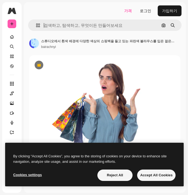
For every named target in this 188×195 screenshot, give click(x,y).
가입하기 (169, 11)
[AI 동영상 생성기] (15, 113)
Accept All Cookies (156, 175)
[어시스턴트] (15, 132)
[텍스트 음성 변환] (15, 122)
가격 (128, 11)
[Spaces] (15, 93)
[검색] (12, 46)
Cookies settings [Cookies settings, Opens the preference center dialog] (27, 175)
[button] (35, 25)
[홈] (12, 36)
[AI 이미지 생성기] (15, 103)
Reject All (115, 175)
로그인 (145, 11)
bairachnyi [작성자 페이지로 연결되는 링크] (48, 47)
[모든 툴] (12, 83)
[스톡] (12, 56)
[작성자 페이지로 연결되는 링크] (34, 43)
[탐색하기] (12, 66)
